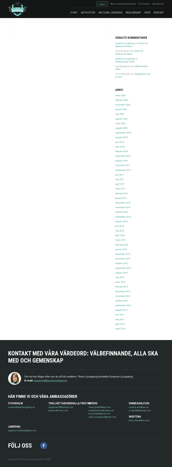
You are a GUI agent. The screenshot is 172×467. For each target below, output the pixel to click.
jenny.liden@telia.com (18, 426)
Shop (147, 12)
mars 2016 (120, 240)
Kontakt (159, 12)
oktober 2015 (121, 263)
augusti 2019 (121, 137)
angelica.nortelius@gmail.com (62, 426)
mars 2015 (120, 282)
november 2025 (122, 104)
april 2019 (120, 146)
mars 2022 (120, 123)
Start (74, 12)
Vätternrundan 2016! (125, 61)
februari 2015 (121, 286)
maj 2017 (119, 179)
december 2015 (122, 254)
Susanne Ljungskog (124, 43)
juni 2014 (119, 314)
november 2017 (122, 165)
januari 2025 (121, 109)
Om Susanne (144, 3)
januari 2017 (121, 198)
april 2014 (120, 324)
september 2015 (123, 268)
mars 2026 (120, 95)
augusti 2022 (121, 118)
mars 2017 (120, 188)
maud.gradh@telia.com (99, 407)
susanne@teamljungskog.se (50, 380)
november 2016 (122, 207)
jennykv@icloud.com (58, 410)
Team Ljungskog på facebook (123, 3)
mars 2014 (120, 328)
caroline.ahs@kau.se (138, 407)
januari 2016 (121, 249)
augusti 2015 (121, 272)
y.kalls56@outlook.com (140, 410)
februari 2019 (121, 151)
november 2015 (122, 258)
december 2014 (122, 291)
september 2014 (123, 305)
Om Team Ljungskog (110, 12)
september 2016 (123, 216)
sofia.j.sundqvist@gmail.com (102, 417)
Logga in (102, 4)
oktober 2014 (121, 300)
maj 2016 (119, 230)
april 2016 (120, 235)
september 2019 (123, 132)
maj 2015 (119, 277)
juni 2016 (119, 226)
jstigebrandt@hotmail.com (60, 407)
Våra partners (158, 3)
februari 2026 (121, 100)
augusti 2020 (121, 128)
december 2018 (122, 156)
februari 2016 (121, 244)
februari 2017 (121, 193)
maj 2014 (119, 319)
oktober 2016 (121, 212)
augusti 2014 (121, 310)
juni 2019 (119, 142)
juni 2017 (119, 174)
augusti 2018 (121, 160)
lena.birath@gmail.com (99, 413)
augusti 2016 (121, 221)
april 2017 (120, 184)
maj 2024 (119, 114)
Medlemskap (133, 12)
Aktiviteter (88, 12)
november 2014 (122, 296)
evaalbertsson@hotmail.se (101, 410)
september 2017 (123, 170)
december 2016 (122, 202)
